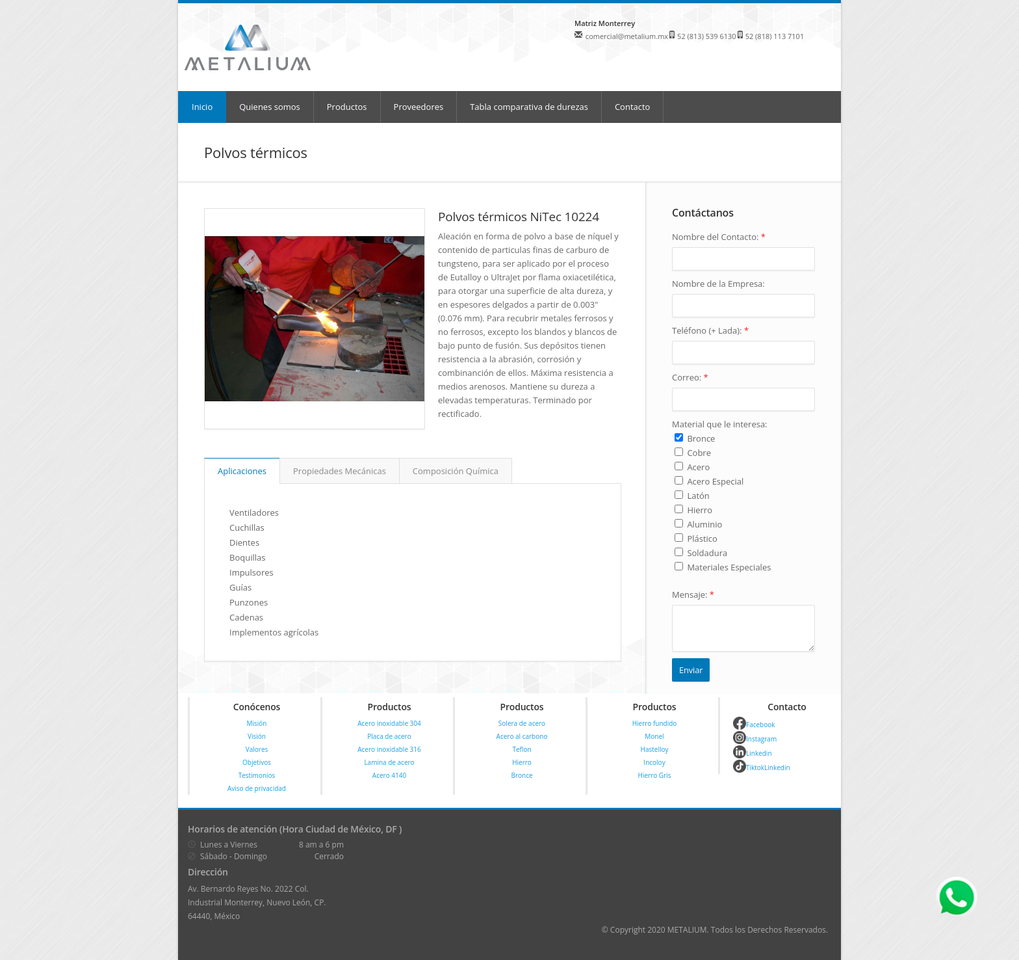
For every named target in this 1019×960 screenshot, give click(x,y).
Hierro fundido (654, 723)
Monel (654, 736)
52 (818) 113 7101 (775, 36)
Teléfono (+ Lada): (710, 330)
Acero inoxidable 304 (389, 723)
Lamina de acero (389, 762)
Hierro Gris (654, 775)
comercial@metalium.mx (627, 36)
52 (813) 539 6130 (706, 36)
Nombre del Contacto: (719, 237)
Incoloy (654, 762)
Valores (257, 749)
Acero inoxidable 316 (389, 749)
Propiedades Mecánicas (339, 471)
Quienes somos (269, 107)
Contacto (633, 107)
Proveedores (419, 107)
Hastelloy (655, 749)
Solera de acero (521, 723)
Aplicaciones (242, 471)
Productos (347, 107)
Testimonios (257, 775)
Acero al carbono (522, 736)
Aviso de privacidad (256, 788)
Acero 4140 (389, 775)
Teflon (521, 749)
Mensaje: (693, 594)
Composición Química (455, 471)
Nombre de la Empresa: (718, 283)
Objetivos (256, 762)
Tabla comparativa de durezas (529, 107)
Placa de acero (389, 736)
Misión (257, 723)
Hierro (522, 762)
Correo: (690, 377)
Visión (257, 736)
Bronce (521, 775)
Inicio (202, 107)
